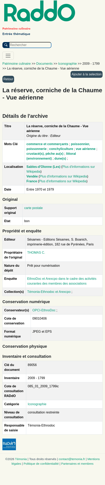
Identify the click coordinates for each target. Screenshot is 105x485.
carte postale (33, 208)
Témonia (21, 459)
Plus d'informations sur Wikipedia (63, 176)
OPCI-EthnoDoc (44, 310)
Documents (44, 63)
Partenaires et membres (77, 463)
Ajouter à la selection (87, 74)
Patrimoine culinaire (16, 63)
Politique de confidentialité (41, 463)
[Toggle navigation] (8, 56)
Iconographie (37, 404)
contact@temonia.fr (72, 459)
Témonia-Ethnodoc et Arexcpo (49, 291)
